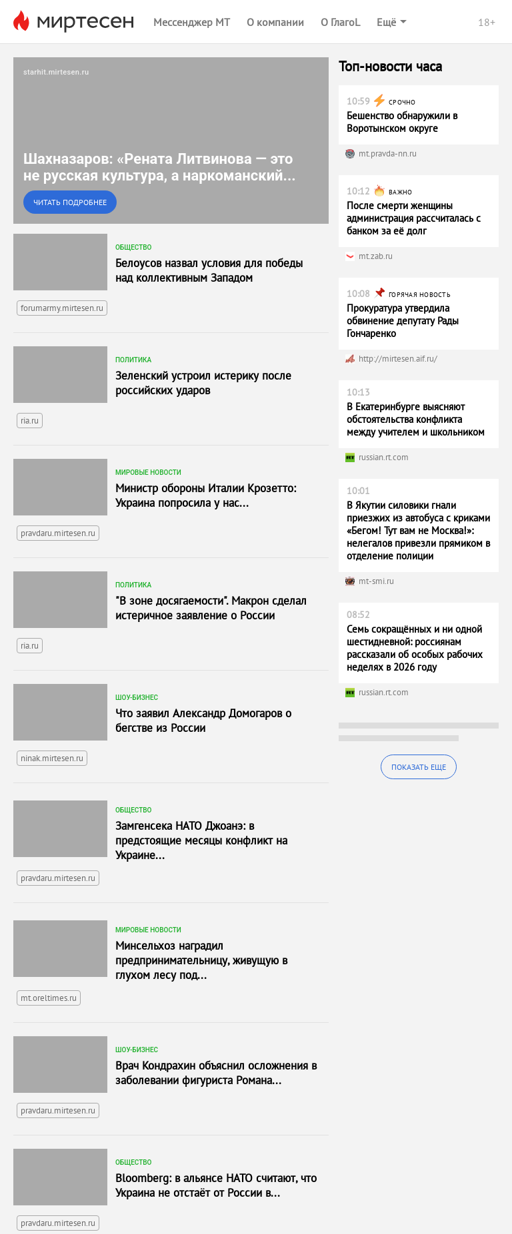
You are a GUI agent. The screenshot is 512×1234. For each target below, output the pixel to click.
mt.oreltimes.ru (49, 998)
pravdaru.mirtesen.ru (58, 533)
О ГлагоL (340, 22)
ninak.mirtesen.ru (52, 758)
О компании (275, 22)
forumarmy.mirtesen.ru (62, 308)
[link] (171, 140)
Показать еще (418, 767)
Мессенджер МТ (191, 22)
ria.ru (30, 420)
